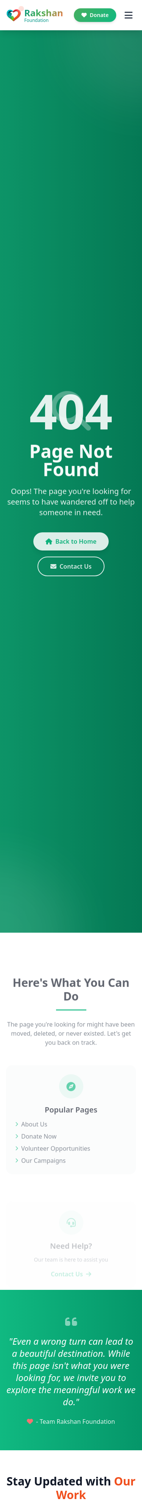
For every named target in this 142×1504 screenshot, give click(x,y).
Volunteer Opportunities (52, 1156)
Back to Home (71, 545)
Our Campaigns (40, 1169)
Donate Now (35, 1144)
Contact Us (71, 570)
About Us (31, 1132)
